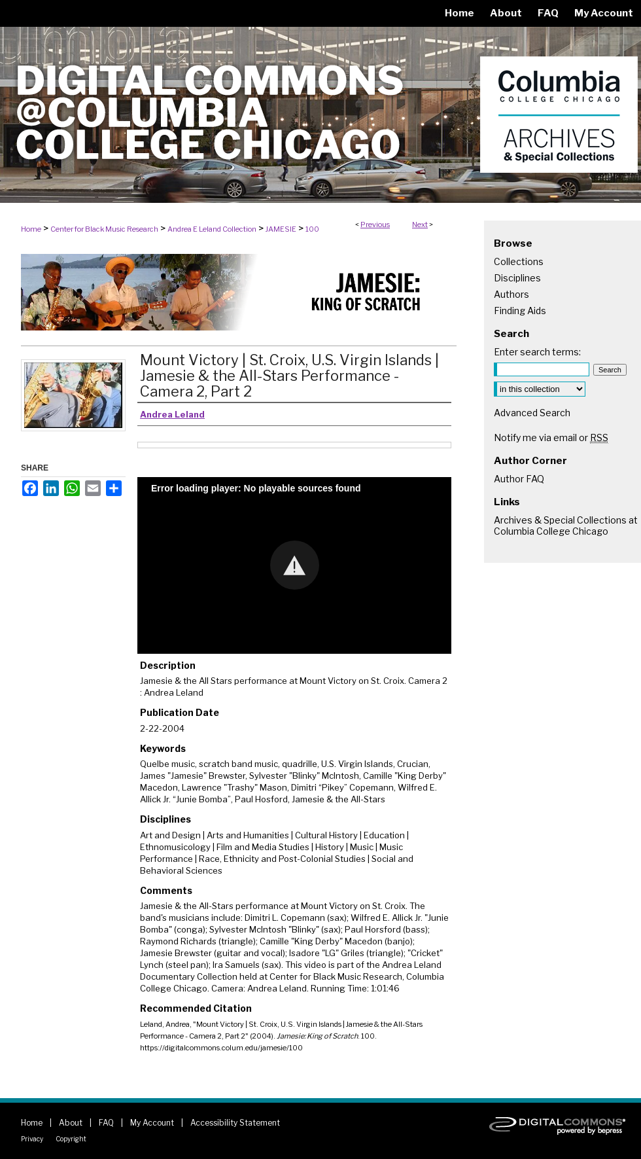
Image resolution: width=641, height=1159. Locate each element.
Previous (375, 224)
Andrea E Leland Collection (211, 229)
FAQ (106, 1123)
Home (31, 229)
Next (420, 224)
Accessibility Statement (235, 1123)
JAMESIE (281, 229)
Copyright (71, 1139)
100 (312, 229)
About (70, 1123)
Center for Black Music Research (104, 229)
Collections (519, 261)
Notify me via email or (551, 437)
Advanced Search (532, 412)
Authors (511, 294)
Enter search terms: (537, 351)
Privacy (32, 1139)
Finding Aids (520, 310)
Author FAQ (519, 478)
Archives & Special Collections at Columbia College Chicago (566, 525)
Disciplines (517, 277)
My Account (152, 1123)
